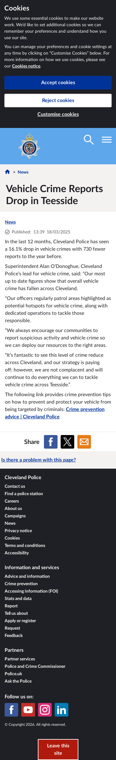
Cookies (12, 538)
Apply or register (20, 621)
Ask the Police (18, 681)
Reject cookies (58, 100)
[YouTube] (28, 710)
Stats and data (18, 599)
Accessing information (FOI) (31, 591)
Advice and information (27, 576)
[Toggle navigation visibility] (107, 139)
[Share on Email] (84, 442)
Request (12, 628)
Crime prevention (21, 584)
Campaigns (15, 516)
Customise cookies (58, 114)
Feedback (14, 636)
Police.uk (13, 674)
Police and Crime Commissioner (35, 666)
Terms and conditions (25, 546)
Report (11, 606)
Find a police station (24, 494)
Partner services (20, 659)
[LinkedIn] (61, 710)
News (23, 172)
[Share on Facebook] (51, 442)
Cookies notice (26, 66)
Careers (12, 501)
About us (13, 509)
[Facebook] (11, 710)
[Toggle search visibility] (89, 139)
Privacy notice (18, 531)
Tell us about (16, 613)
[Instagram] (45, 710)
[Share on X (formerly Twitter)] (67, 442)
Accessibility (17, 553)
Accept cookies (58, 82)
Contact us (15, 486)
